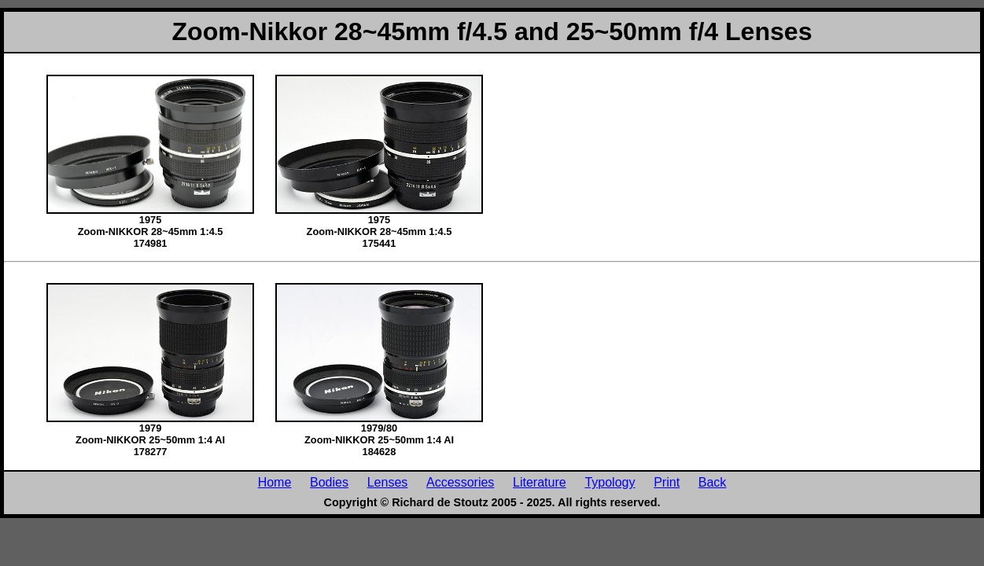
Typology (609, 482)
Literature (539, 482)
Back (712, 482)
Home (275, 482)
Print (667, 482)
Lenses (387, 482)
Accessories (460, 482)
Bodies (329, 482)
